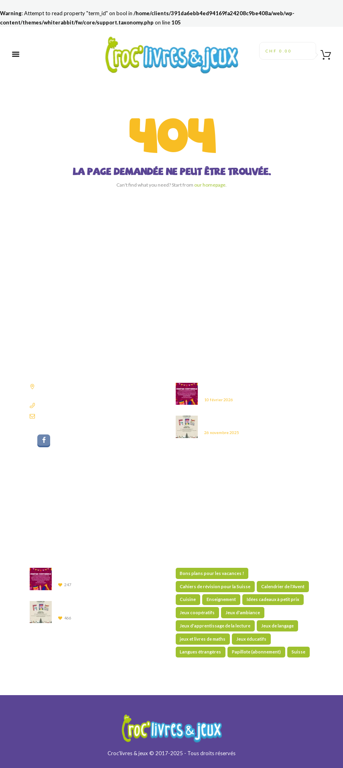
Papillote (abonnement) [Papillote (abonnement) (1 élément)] (256, 651)
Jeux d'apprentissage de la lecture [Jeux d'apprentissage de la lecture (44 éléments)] (215, 625)
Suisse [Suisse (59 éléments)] (298, 651)
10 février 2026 (218, 399)
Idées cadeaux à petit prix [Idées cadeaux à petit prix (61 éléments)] (273, 599)
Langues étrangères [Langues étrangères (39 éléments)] (200, 651)
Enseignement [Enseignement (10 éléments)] (221, 599)
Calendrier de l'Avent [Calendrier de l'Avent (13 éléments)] (282, 586)
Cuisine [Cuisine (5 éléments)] (188, 599)
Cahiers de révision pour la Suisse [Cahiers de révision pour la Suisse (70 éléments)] (215, 586)
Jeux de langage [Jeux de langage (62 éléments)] (277, 625)
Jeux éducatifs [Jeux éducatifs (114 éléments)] (251, 638)
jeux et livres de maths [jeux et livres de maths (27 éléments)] (202, 638)
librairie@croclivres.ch (63, 416)
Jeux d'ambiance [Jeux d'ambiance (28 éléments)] (242, 612)
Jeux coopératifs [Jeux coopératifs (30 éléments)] (197, 612)
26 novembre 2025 (221, 432)
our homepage (209, 185)
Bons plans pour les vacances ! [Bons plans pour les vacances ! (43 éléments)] (212, 573)
